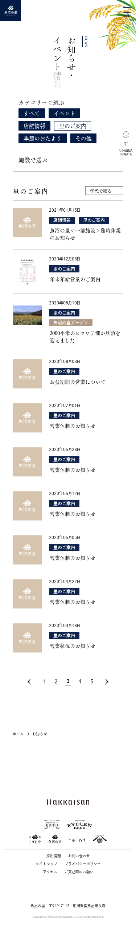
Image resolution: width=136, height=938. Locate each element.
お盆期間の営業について (78, 381)
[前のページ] (33, 681)
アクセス (50, 872)
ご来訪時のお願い (79, 872)
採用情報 (53, 856)
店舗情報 (34, 126)
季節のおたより (43, 138)
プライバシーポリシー (83, 864)
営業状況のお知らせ (72, 645)
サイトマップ (46, 864)
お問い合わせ (79, 856)
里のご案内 (72, 126)
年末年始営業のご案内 (75, 279)
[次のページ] (106, 681)
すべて (32, 113)
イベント (64, 113)
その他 (83, 138)
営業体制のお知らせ (72, 425)
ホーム (18, 734)
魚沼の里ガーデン (70, 322)
